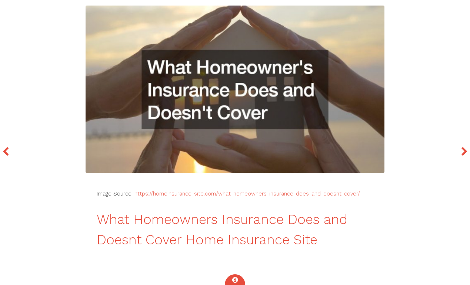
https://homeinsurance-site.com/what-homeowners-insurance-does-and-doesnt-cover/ (247, 193)
